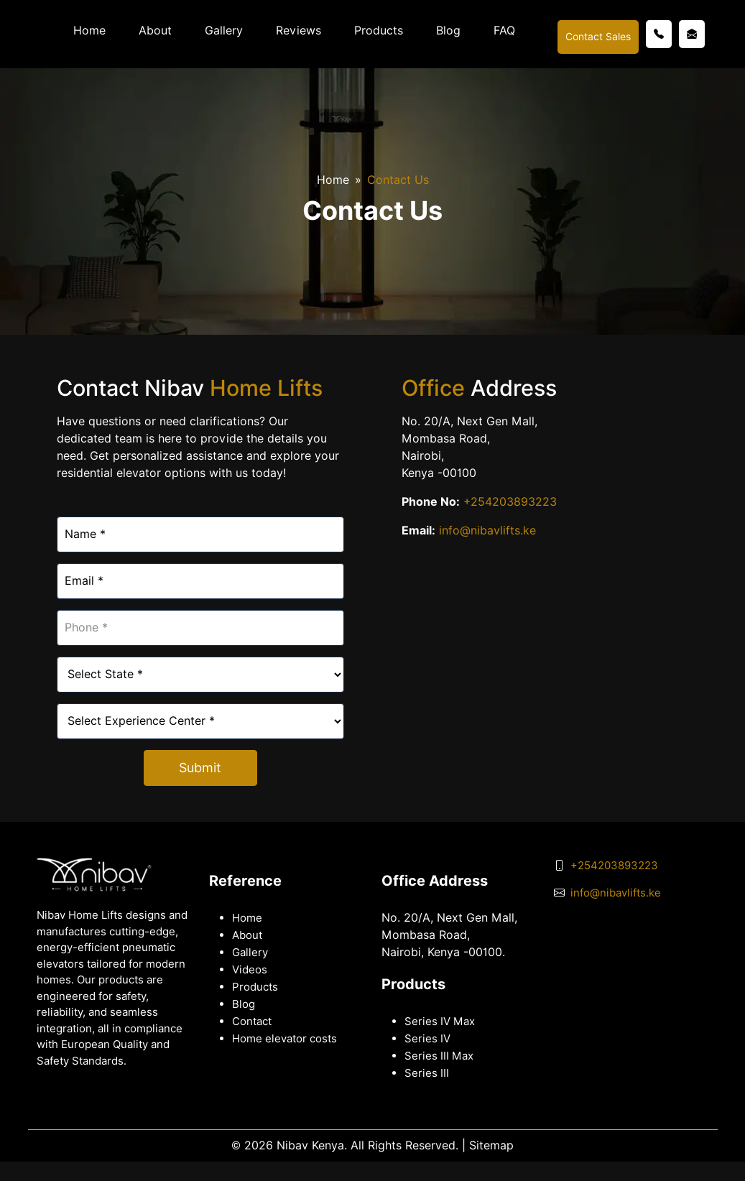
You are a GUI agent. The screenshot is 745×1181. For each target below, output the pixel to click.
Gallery (224, 30)
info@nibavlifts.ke (487, 530)
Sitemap (491, 1145)
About (155, 30)
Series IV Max (439, 1021)
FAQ (504, 30)
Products (378, 30)
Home (89, 30)
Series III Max (438, 1056)
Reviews (298, 30)
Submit (200, 767)
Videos (249, 969)
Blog (448, 30)
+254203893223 (508, 502)
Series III (426, 1073)
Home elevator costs (284, 1038)
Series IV (427, 1038)
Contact (252, 1021)
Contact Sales (598, 36)
